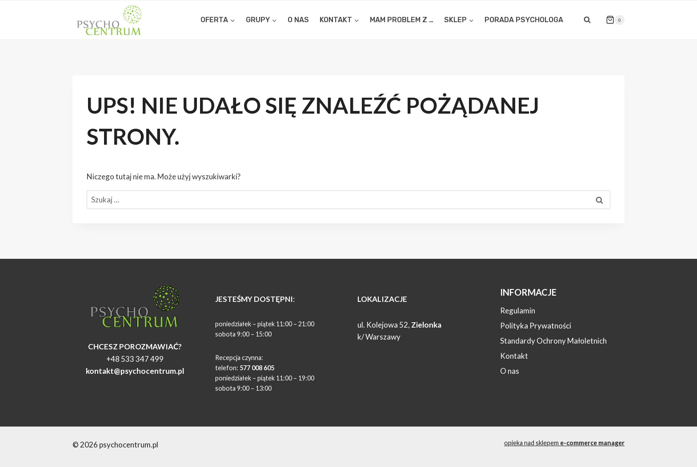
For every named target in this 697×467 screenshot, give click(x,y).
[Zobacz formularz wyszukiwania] (587, 20)
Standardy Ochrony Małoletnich (553, 340)
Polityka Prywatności (535, 325)
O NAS (298, 20)
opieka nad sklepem (564, 443)
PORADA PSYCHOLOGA (524, 20)
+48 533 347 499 (135, 359)
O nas (509, 371)
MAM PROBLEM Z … (401, 20)
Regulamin (517, 310)
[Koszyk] (612, 20)
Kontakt (514, 355)
